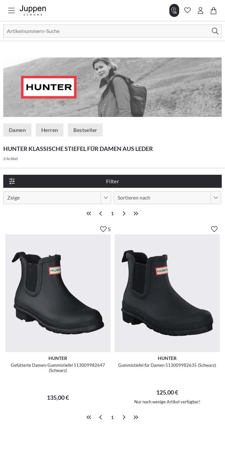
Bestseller (85, 130)
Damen (17, 130)
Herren (49, 130)
